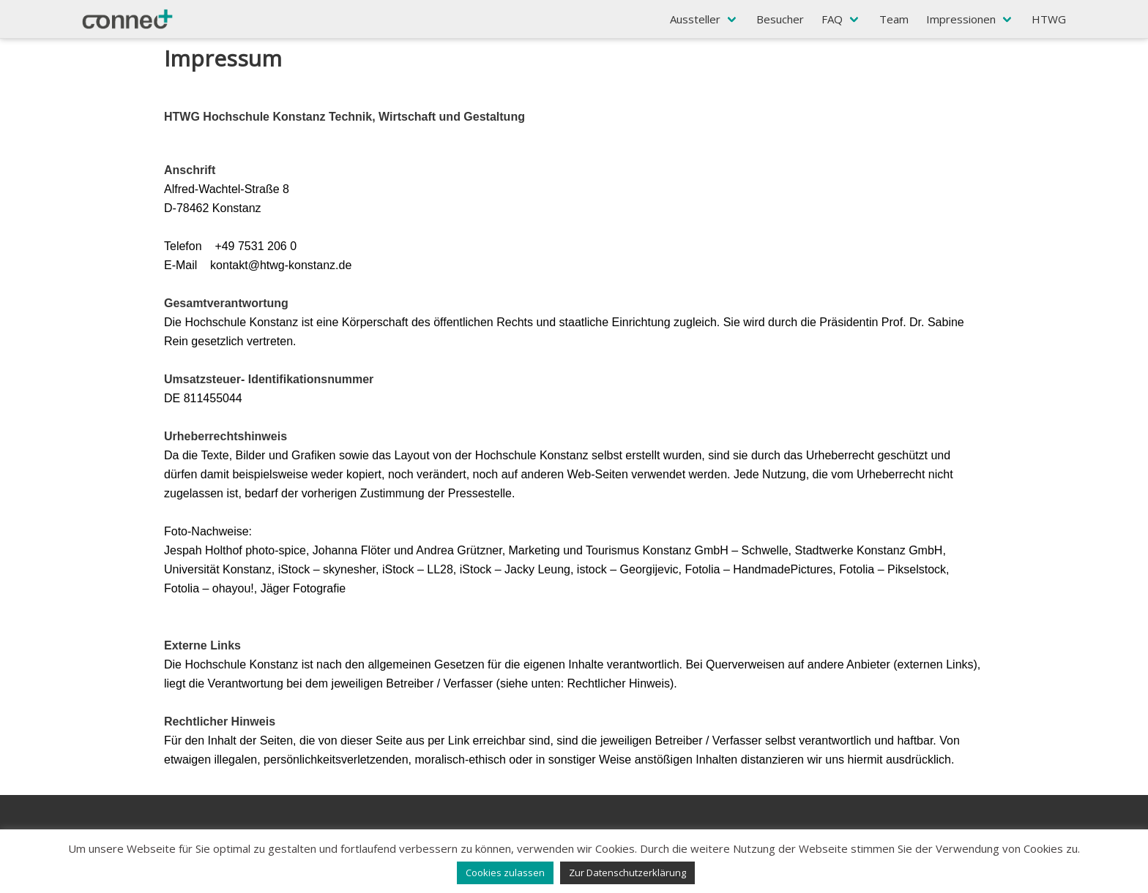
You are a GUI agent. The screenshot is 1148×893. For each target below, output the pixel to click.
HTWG (1049, 19)
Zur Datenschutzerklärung (627, 872)
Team (894, 19)
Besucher (780, 19)
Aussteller (695, 19)
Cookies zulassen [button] (505, 872)
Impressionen (961, 19)
